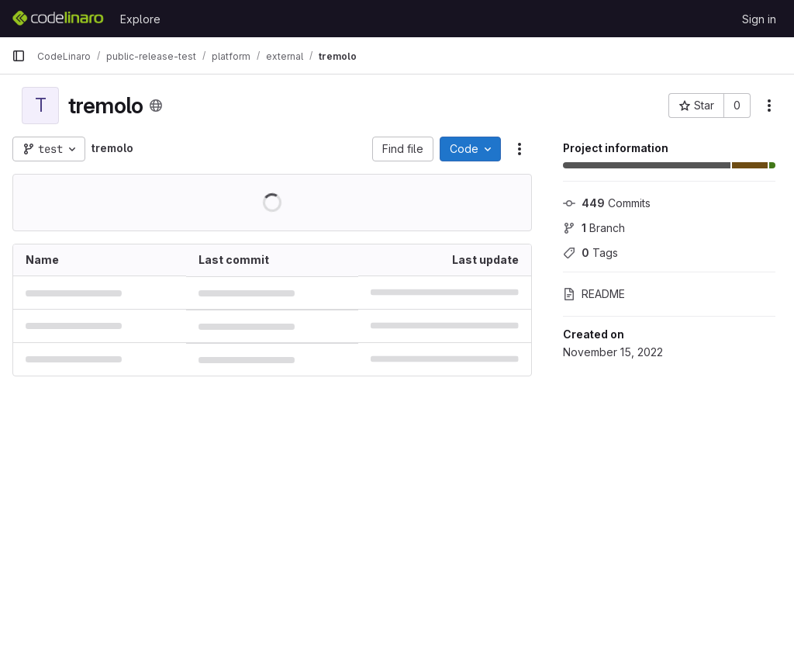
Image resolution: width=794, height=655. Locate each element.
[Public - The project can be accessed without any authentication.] (156, 105)
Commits (607, 203)
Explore (140, 19)
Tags (590, 252)
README (594, 293)
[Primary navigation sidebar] (18, 55)
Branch (594, 227)
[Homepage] (58, 18)
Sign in (759, 19)
